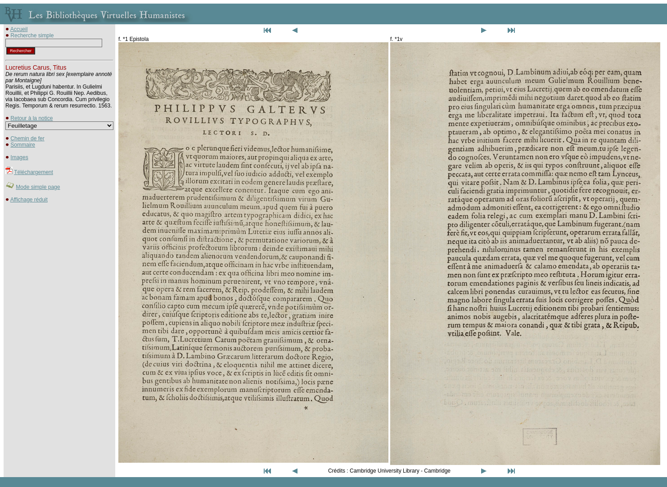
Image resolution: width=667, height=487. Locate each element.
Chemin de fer (27, 138)
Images (19, 157)
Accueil (19, 29)
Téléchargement (33, 172)
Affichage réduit (29, 200)
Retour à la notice (31, 118)
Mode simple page (38, 187)
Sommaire (22, 145)
